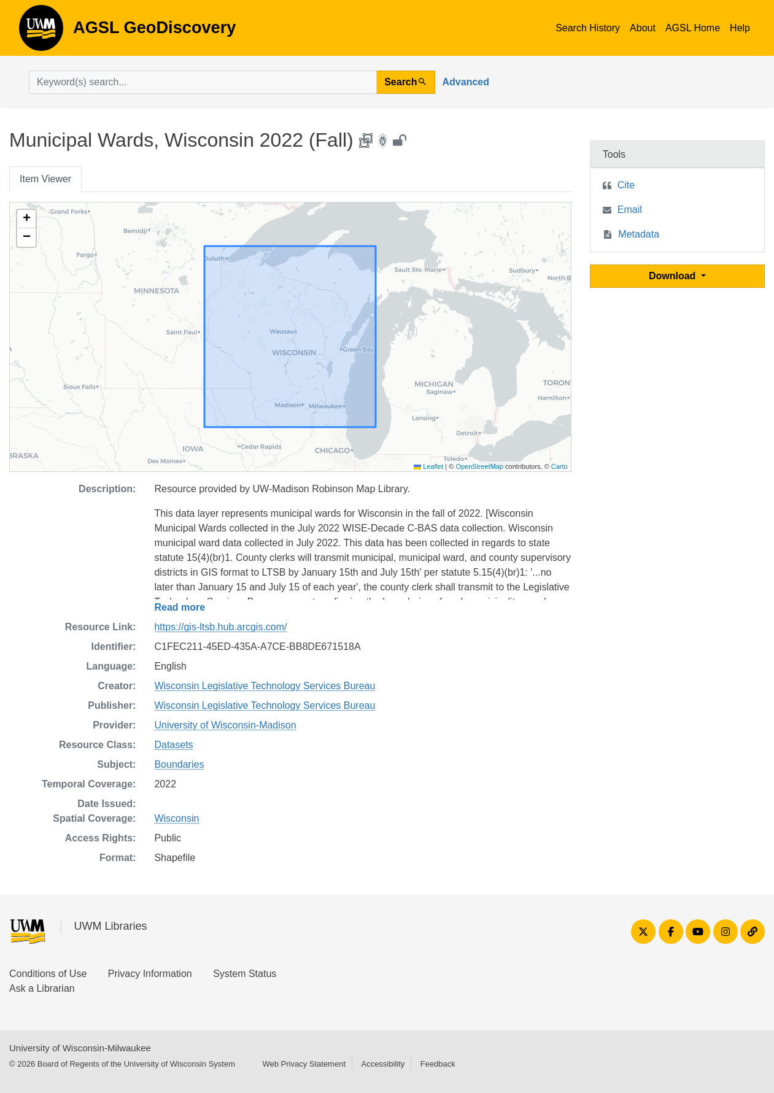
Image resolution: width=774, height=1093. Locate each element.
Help (740, 28)
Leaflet (428, 466)
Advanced (466, 82)
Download (674, 276)
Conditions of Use (48, 973)
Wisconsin (176, 818)
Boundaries (179, 764)
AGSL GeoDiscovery (41, 31)
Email (629, 209)
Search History (587, 28)
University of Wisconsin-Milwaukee (80, 1048)
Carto (559, 466)
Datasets (173, 745)
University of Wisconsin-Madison (225, 725)
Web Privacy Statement (304, 1063)
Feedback (437, 1063)
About (643, 28)
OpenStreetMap (479, 466)
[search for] (203, 82)
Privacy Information (150, 973)
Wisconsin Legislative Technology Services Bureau (264, 686)
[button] (26, 219)
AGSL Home (692, 28)
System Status (244, 973)
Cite (626, 185)
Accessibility (382, 1063)
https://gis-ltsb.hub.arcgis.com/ (220, 627)
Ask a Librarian (42, 988)
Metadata (638, 234)
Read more (179, 607)
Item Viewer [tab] (45, 179)
